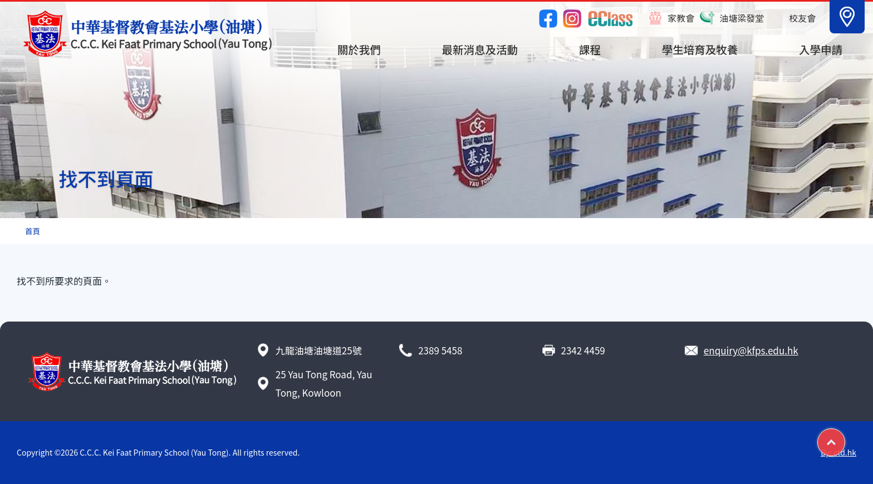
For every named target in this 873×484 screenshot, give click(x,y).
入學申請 (820, 49)
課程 (590, 49)
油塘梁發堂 (741, 17)
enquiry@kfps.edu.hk (751, 350)
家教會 (681, 17)
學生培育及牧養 (700, 49)
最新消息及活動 (480, 49)
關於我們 (359, 49)
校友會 (802, 17)
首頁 (32, 230)
